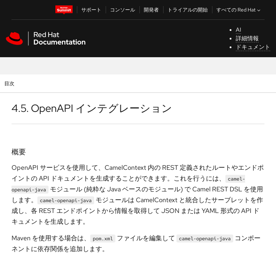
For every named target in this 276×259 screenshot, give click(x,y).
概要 (19, 151)
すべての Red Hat (239, 9)
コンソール (122, 9)
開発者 (151, 9)
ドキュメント (253, 47)
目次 (10, 83)
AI (238, 29)
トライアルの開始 (187, 9)
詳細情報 (247, 38)
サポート (91, 9)
